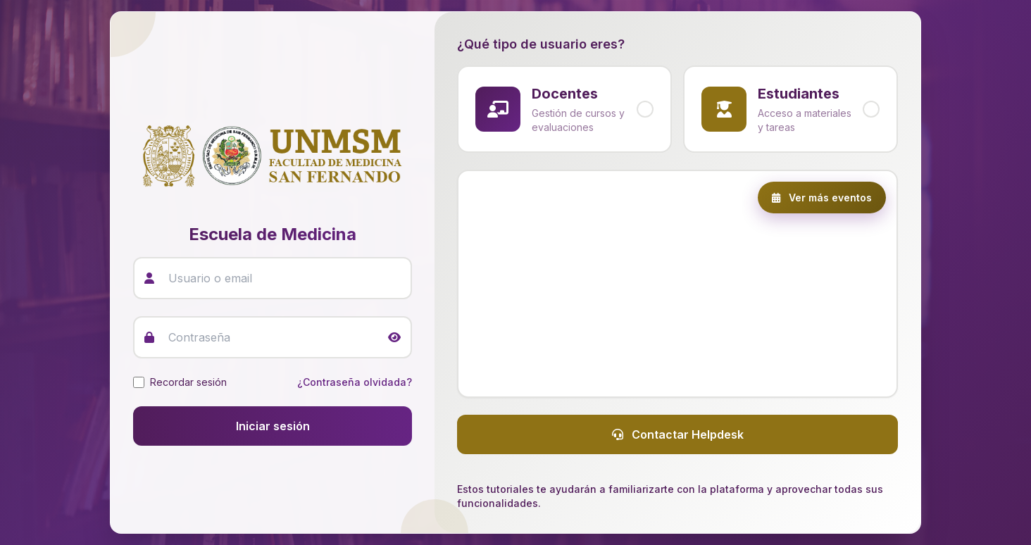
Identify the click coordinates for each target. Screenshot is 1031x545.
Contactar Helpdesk (678, 434)
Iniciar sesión (273, 426)
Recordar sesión (188, 382)
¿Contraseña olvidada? (354, 382)
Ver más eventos (822, 197)
